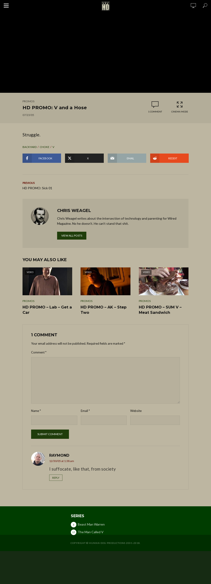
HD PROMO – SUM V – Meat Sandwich (160, 309)
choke (44, 147)
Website (136, 410)
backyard (30, 147)
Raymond (59, 455)
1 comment (155, 111)
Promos (28, 101)
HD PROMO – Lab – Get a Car (47, 309)
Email (85, 410)
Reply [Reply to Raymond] (55, 477)
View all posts (71, 235)
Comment (38, 352)
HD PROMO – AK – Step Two (103, 309)
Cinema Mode (179, 107)
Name (36, 410)
